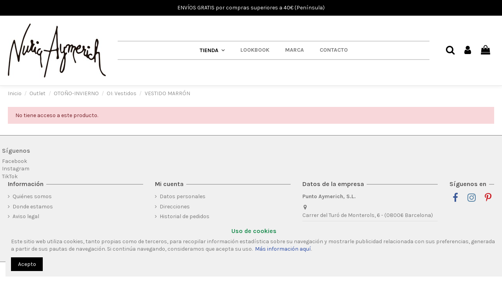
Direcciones (175, 206)
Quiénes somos (32, 196)
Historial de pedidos (184, 216)
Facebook (14, 161)
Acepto (27, 264)
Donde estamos (33, 206)
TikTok (10, 176)
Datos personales (183, 196)
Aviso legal (26, 216)
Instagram (15, 168)
